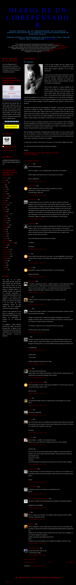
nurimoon (30, 437)
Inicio (50, 562)
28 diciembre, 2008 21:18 (37, 405)
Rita (29, 512)
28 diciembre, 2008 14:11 (37, 219)
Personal (34, 154)
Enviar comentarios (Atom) (38, 566)
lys (29, 336)
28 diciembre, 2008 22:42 (37, 444)
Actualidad (5, 178)
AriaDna (30, 267)
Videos (4, 265)
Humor (4, 211)
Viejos (4, 267)
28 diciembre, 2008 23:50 (37, 543)
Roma (4, 247)
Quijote (4, 236)
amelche (30, 409)
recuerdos (4, 238)
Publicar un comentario (30, 559)
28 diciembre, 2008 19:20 (37, 377)
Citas (3, 187)
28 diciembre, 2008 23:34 (37, 508)
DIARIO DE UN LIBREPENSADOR (37, 17)
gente (3, 207)
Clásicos (4, 189)
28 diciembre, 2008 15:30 (37, 276)
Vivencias (5, 269)
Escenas (4, 198)
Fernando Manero (33, 199)
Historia (4, 209)
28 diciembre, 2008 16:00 (37, 292)
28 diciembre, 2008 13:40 (37, 181)
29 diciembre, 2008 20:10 (37, 555)
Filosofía (4, 205)
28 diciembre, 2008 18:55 (37, 350)
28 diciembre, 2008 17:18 (37, 304)
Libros (4, 216)
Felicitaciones (6, 202)
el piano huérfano (32, 469)
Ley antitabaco (6, 213)
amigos (4, 180)
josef (29, 253)
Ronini (30, 368)
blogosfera (5, 182)
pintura (4, 229)
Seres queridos (6, 256)
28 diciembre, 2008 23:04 (37, 464)
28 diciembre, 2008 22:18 (37, 432)
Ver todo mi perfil (8, 150)
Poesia (4, 231)
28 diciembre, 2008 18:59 (37, 364)
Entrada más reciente (29, 562)
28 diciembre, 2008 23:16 (37, 494)
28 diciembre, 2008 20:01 (37, 393)
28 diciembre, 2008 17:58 (37, 332)
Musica (4, 222)
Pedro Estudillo (32, 186)
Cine (3, 185)
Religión (4, 245)
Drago (30, 297)
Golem (30, 308)
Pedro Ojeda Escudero (34, 548)
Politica (4, 234)
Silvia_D (30, 163)
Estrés (4, 200)
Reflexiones (5, 240)
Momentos (5, 220)
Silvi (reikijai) (32, 281)
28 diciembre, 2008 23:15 (37, 482)
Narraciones (5, 225)
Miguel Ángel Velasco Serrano (36, 382)
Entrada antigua (70, 562)
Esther (30, 398)
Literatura (5, 218)
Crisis (3, 191)
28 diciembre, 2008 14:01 (37, 195)
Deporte (4, 193)
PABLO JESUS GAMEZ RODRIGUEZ (38, 498)
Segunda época (6, 254)
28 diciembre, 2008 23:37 (37, 519)
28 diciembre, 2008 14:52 (37, 263)
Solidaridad (5, 258)
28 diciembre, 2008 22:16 (37, 415)
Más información (11, 126)
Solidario (4, 260)
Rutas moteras (6, 249)
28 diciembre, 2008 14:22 (37, 249)
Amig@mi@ (31, 524)
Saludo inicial (6, 251)
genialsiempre (32, 223)
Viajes (4, 263)
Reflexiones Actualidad (8, 243)
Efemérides (5, 196)
